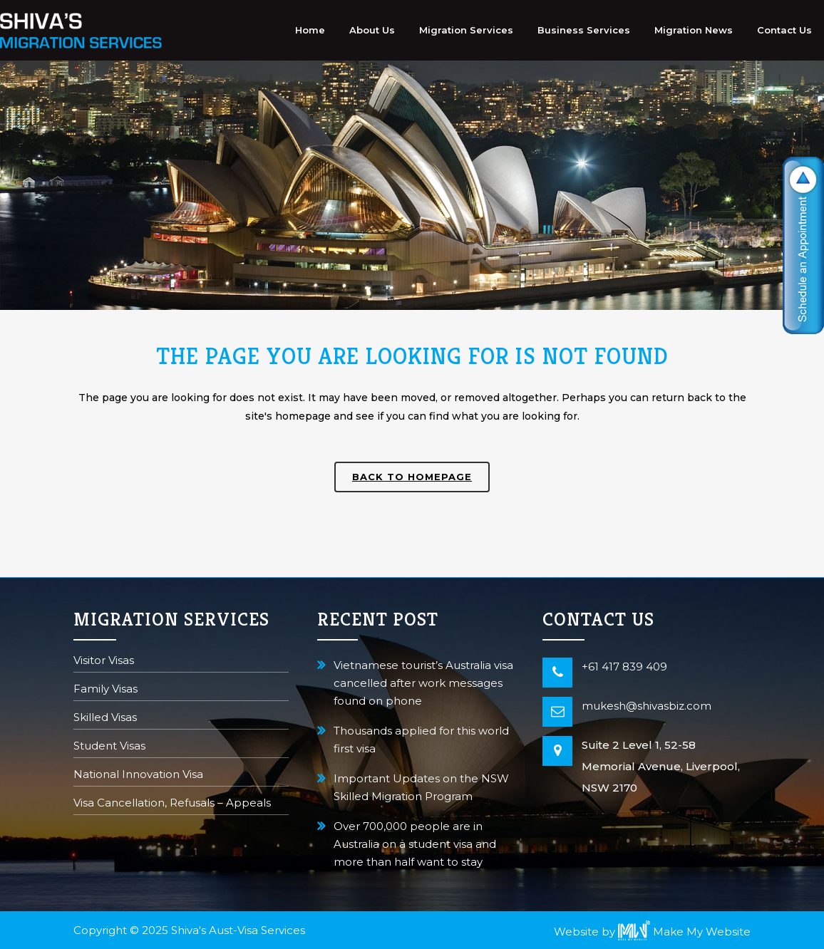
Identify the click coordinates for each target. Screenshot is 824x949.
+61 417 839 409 (624, 666)
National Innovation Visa (138, 775)
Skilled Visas (105, 718)
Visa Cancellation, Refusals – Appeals (172, 804)
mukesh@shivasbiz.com (646, 705)
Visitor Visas (103, 661)
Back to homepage (412, 476)
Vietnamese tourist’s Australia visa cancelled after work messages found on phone (423, 682)
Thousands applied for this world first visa (421, 739)
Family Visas (105, 690)
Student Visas (109, 747)
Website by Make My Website (652, 931)
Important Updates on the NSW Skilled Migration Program (421, 787)
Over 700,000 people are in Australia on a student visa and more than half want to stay (415, 843)
